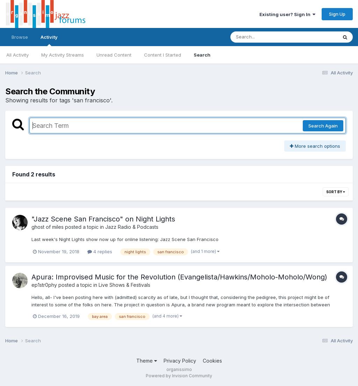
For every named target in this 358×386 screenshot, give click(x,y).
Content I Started (162, 55)
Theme (146, 361)
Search (202, 55)
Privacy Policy (180, 361)
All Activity (17, 55)
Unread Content (113, 55)
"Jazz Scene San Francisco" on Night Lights (103, 219)
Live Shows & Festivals (124, 285)
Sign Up (337, 14)
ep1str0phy (44, 285)
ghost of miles (47, 227)
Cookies (212, 361)
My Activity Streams (62, 55)
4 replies (99, 251)
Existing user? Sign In (287, 14)
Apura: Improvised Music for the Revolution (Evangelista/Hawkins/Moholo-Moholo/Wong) (179, 277)
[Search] (264, 37)
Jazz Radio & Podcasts (131, 227)
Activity (49, 40)
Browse (20, 37)
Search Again (323, 126)
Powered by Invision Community (179, 375)
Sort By (335, 192)
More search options (315, 146)
